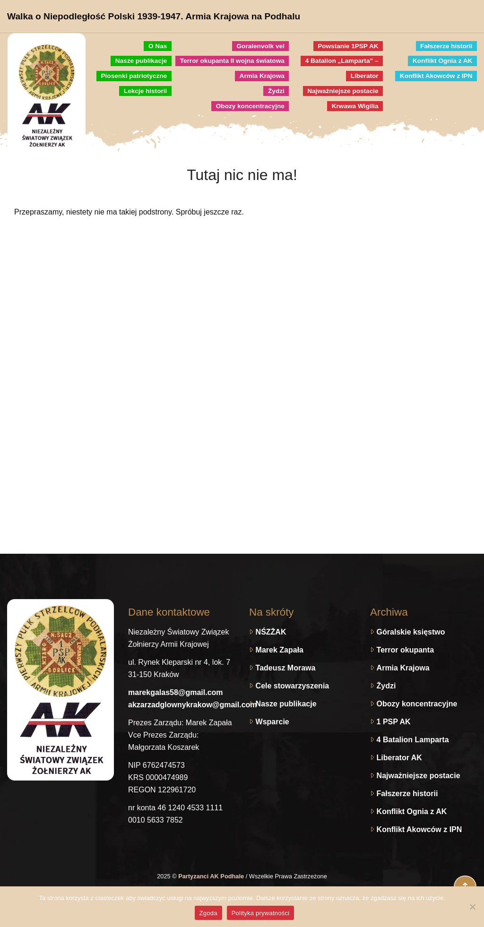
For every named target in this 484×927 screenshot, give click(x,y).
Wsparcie (272, 722)
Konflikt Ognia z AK (412, 811)
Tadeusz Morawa (286, 668)
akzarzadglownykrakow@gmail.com (192, 705)
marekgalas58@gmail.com (175, 692)
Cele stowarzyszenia (292, 686)
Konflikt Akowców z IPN (419, 829)
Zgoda (208, 913)
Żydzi (386, 686)
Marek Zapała (279, 650)
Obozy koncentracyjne (417, 704)
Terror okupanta (405, 650)
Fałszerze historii (407, 794)
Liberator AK (399, 758)
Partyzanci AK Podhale (211, 876)
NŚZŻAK (271, 632)
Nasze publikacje (286, 704)
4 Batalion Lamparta (413, 740)
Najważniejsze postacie (418, 776)
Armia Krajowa (403, 668)
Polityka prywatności (261, 913)
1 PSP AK (394, 722)
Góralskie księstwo (411, 632)
